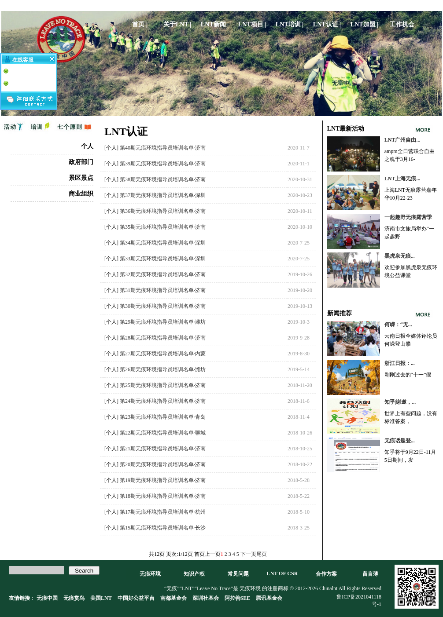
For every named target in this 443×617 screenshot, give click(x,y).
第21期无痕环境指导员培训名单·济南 (163, 448)
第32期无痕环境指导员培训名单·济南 (163, 274)
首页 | (140, 24)
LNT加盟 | (364, 24)
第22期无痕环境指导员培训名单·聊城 (163, 433)
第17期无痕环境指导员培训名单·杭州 (163, 512)
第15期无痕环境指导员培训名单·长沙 (163, 528)
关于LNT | (177, 24)
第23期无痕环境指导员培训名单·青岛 (163, 417)
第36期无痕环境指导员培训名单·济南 (163, 211)
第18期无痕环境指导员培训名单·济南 (163, 496)
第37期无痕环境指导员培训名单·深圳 (163, 195)
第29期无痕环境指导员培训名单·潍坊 (163, 322)
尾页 (261, 554)
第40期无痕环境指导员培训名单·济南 (163, 148)
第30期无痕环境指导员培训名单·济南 (163, 306)
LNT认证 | (327, 24)
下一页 (248, 554)
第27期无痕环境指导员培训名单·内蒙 (163, 353)
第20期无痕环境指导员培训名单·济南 (163, 464)
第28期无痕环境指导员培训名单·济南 (163, 338)
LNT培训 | (289, 24)
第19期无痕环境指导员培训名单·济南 (163, 480)
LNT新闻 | (215, 24)
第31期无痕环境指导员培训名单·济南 (163, 290)
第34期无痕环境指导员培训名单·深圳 (163, 243)
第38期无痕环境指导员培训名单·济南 (163, 179)
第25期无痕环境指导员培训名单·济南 (163, 385)
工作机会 (402, 24)
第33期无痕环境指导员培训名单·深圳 (163, 259)
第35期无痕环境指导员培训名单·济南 (163, 227)
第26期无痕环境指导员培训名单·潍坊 (163, 369)
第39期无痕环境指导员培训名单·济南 (163, 164)
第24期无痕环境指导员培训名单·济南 (163, 401)
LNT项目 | (252, 24)
